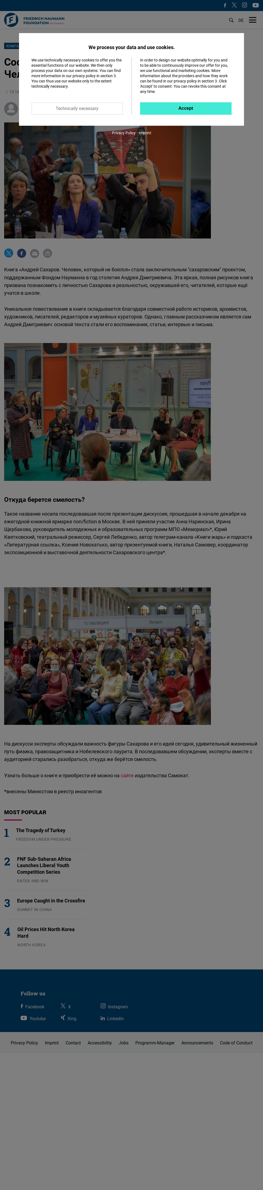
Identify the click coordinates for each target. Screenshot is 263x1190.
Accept (185, 108)
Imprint (145, 132)
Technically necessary (77, 108)
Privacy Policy (124, 132)
